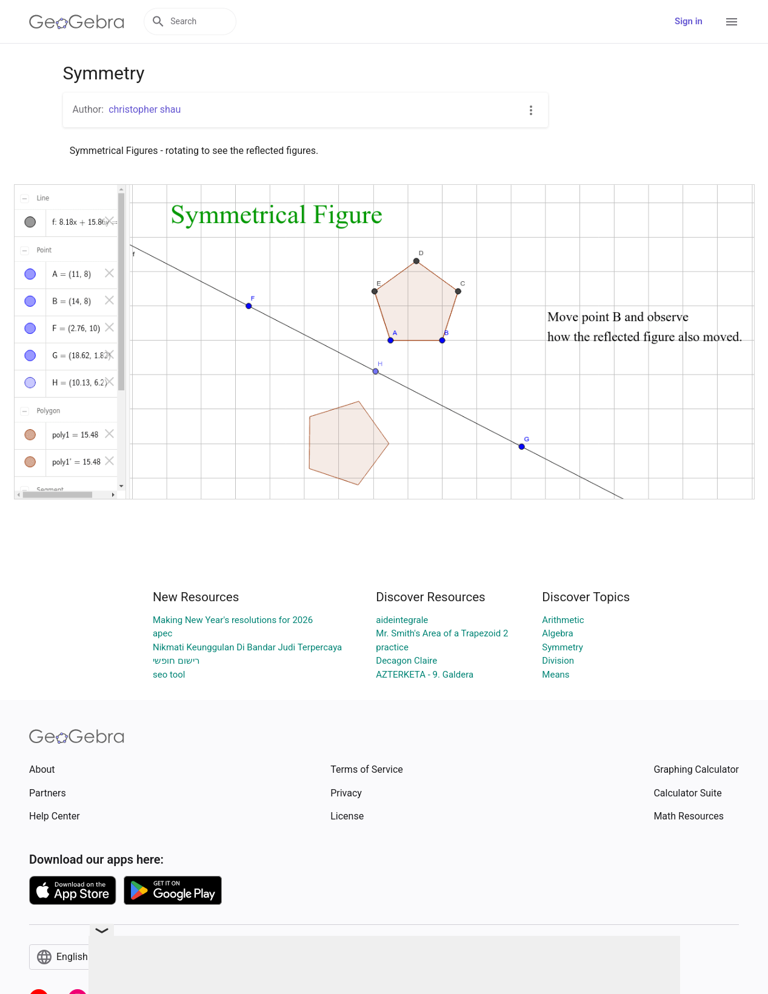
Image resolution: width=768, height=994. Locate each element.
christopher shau (145, 109)
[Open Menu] (731, 22)
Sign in (689, 21)
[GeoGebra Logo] (76, 22)
